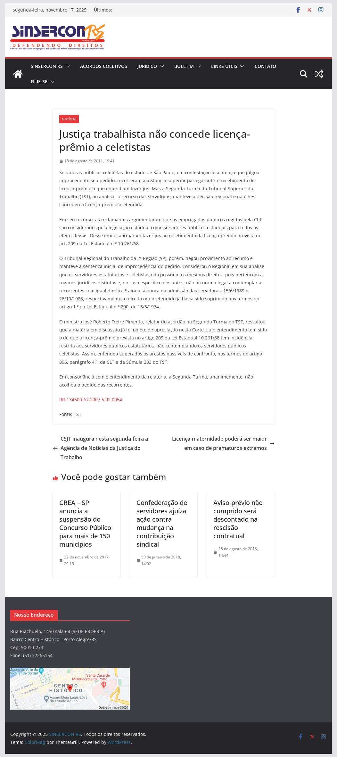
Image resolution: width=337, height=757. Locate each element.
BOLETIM (184, 66)
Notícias (69, 119)
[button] (66, 66)
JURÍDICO (147, 66)
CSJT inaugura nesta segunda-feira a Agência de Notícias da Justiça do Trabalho (100, 448)
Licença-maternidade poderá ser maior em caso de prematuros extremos (223, 443)
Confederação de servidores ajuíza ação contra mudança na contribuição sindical (161, 523)
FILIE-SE (39, 81)
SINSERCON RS (47, 66)
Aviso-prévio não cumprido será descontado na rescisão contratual (238, 519)
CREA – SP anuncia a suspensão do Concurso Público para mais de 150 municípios (85, 523)
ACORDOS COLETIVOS (103, 66)
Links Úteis (224, 66)
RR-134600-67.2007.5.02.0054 (90, 399)
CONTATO (265, 66)
